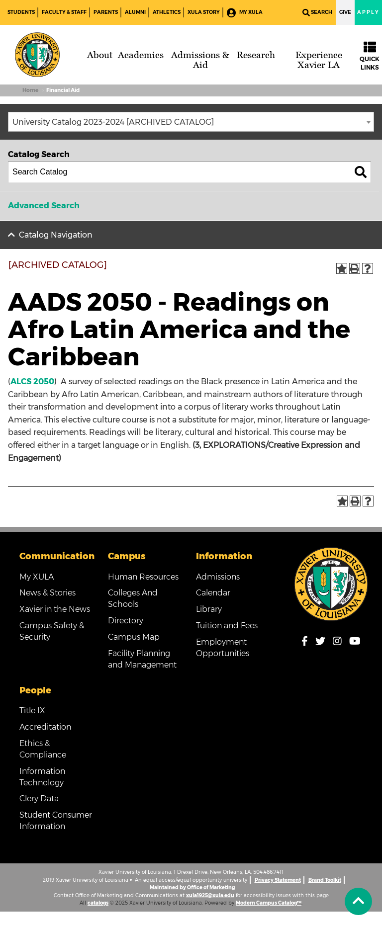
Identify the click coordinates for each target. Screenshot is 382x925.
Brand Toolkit (324, 880)
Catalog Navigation (56, 235)
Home (30, 90)
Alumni (135, 12)
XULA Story (204, 12)
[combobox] (191, 122)
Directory (125, 620)
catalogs (98, 903)
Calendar (213, 592)
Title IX (32, 710)
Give (345, 12)
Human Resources (143, 577)
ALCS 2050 (32, 381)
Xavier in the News (54, 609)
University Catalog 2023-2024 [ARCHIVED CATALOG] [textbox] (113, 122)
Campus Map (134, 637)
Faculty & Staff (64, 12)
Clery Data (39, 798)
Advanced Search (44, 205)
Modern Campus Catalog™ (268, 903)
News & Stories (47, 592)
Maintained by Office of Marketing (192, 887)
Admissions (218, 577)
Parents (106, 12)
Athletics (167, 12)
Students (21, 12)
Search (317, 12)
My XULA (245, 12)
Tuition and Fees (227, 625)
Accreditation (45, 727)
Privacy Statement (278, 880)
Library (209, 609)
